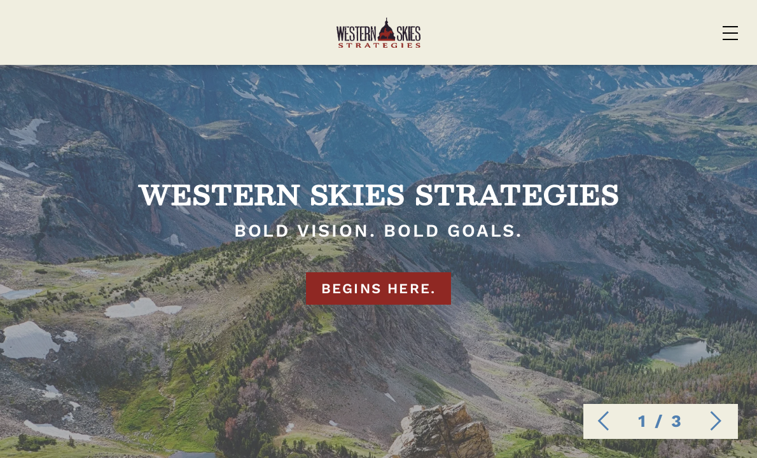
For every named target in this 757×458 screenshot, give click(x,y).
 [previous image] (600, 421)
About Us (587, 32)
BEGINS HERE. (378, 313)
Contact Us (688, 32)
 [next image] (716, 421)
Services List (359, 32)
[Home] (90, 31)
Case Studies (480, 32)
